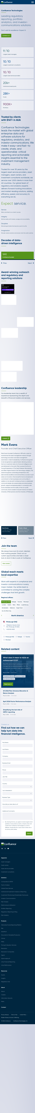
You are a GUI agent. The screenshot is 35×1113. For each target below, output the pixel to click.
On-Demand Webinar (9, 678)
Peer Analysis (4, 901)
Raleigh (14, 601)
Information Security (6, 998)
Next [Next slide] (31, 263)
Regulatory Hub (5, 981)
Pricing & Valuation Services (8, 945)
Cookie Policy (23, 1014)
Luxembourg (24, 605)
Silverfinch (4, 931)
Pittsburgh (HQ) (6, 601)
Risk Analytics (5, 915)
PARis (2, 941)
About (3, 991)
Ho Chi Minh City (6, 611)
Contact (3, 1007)
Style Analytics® (5, 958)
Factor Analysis (5, 885)
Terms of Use (14, 1014)
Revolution (4, 948)
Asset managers (5, 862)
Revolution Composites (7, 951)
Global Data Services (7, 888)
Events (3, 975)
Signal (3, 955)
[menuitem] (6, 2)
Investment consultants (7, 872)
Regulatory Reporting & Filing (9, 912)
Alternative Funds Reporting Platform (11, 925)
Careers (3, 994)
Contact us (6, 35)
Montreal (26, 601)
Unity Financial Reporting (8, 962)
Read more (8, 684)
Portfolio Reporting (6, 908)
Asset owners (4, 865)
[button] (9, 522)
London (4, 605)
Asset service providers (7, 868)
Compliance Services (9, 676)
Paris (14, 605)
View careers (6, 563)
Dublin (9, 605)
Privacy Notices (5, 1014)
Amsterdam (5, 608)
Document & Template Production (10, 935)
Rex (2, 928)
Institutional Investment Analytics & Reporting (13, 891)
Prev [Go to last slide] (4, 263)
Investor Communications (8, 898)
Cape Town (19, 608)
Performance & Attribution (8, 905)
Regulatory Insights (20, 676)
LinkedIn (6, 438)
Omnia (3, 938)
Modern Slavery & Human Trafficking (10, 1017)
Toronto (20, 601)
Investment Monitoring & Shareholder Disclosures (14, 895)
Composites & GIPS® (7, 881)
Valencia (12, 608)
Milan (18, 605)
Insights (3, 978)
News (2, 1001)
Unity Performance (6, 965)
